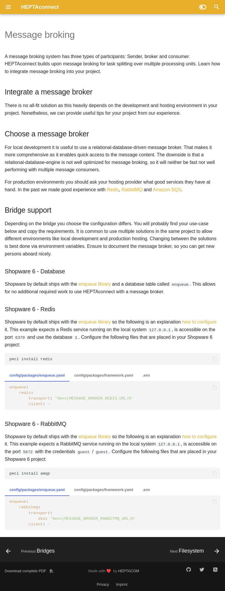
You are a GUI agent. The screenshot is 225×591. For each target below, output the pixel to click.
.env (146, 375)
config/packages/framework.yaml (103, 375)
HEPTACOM (128, 570)
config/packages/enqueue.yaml (37, 375)
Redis (113, 189)
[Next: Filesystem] (193, 551)
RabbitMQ (131, 189)
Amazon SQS (167, 189)
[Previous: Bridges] (31, 551)
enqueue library (95, 284)
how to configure (199, 321)
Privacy (103, 584)
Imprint (121, 584)
